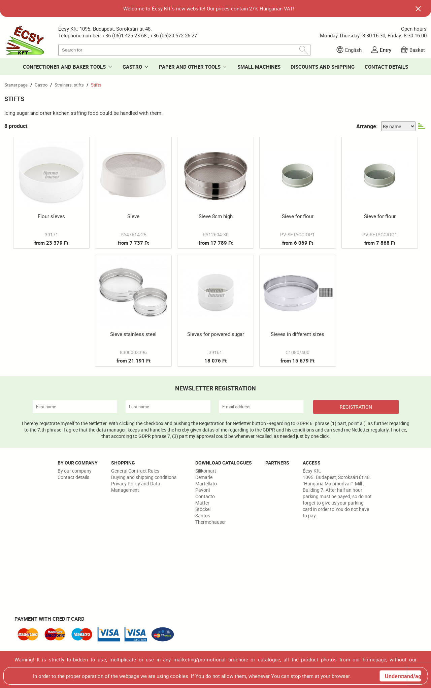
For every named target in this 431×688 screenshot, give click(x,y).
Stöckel (202, 509)
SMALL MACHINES (258, 66)
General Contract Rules (135, 471)
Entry (385, 49)
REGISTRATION (356, 407)
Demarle (203, 477)
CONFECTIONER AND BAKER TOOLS (64, 66)
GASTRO (132, 66)
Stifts (96, 85)
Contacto (205, 496)
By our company (75, 471)
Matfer (202, 503)
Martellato (206, 483)
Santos (202, 515)
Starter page (16, 85)
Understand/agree (403, 676)
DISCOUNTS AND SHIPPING (323, 66)
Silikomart (205, 471)
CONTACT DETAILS (386, 66)
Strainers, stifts (69, 85)
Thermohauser (210, 522)
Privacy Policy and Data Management (135, 486)
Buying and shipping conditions (143, 477)
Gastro (41, 85)
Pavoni (202, 490)
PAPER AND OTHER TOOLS (190, 66)
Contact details (73, 477)
